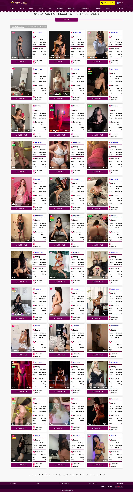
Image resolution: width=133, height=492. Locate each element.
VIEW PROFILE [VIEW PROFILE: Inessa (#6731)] (59, 281)
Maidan (36, 179)
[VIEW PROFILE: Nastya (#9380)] (21, 155)
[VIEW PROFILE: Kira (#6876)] (59, 338)
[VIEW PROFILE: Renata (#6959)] (97, 448)
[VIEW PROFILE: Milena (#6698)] (21, 191)
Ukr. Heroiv (75, 435)
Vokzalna (75, 69)
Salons (119, 8)
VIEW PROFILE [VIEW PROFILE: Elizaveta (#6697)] (21, 355)
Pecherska (113, 32)
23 (104, 474)
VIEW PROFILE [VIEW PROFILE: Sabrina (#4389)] (59, 245)
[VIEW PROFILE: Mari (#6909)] (97, 301)
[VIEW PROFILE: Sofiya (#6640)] (97, 191)
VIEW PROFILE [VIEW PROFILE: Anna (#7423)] (97, 355)
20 (94, 474)
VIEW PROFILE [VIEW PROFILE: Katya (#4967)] (97, 98)
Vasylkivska (75, 216)
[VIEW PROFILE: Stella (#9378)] (21, 411)
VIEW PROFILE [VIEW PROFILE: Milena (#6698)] (21, 208)
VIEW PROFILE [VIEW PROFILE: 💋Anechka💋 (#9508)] (21, 98)
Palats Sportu (76, 142)
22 (101, 474)
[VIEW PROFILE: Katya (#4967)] (97, 81)
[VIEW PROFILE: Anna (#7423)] (97, 338)
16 (80, 474)
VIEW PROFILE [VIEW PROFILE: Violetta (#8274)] (21, 135)
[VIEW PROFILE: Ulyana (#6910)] (21, 228)
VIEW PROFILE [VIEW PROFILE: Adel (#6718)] (59, 428)
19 (90, 474)
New (22, 8)
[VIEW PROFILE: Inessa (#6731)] (59, 265)
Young (60, 8)
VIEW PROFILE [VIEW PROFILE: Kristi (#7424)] (59, 172)
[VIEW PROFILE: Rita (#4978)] (21, 375)
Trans (108, 8)
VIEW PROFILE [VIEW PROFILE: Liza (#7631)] (59, 318)
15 (77, 474)
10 (60, 474)
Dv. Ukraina (37, 69)
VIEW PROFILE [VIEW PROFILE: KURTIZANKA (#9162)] (97, 391)
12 (67, 474)
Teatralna (75, 325)
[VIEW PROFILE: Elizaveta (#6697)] (21, 338)
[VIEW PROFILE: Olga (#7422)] (97, 265)
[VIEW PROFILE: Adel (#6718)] (59, 411)
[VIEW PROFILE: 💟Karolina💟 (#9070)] (21, 301)
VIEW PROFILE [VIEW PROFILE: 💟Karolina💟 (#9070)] (21, 318)
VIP (50, 8)
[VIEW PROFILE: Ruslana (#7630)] (97, 411)
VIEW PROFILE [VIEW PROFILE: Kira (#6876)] (59, 355)
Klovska (36, 399)
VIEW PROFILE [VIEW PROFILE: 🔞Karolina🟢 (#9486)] (59, 98)
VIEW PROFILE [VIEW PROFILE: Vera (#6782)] (97, 172)
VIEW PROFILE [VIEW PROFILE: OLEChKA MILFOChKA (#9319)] (59, 62)
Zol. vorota (37, 32)
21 (97, 474)
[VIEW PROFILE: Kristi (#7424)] (59, 155)
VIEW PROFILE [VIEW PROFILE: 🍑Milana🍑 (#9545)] (97, 62)
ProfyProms (119, 487)
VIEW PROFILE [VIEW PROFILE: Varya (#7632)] (59, 208)
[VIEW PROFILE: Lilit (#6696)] (21, 448)
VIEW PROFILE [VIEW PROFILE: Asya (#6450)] (59, 391)
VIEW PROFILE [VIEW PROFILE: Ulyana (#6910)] (21, 245)
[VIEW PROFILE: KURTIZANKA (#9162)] (97, 375)
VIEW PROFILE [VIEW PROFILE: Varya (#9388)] (97, 245)
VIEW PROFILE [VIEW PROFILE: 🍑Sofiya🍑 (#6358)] (59, 135)
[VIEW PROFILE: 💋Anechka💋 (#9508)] (21, 81)
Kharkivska (113, 142)
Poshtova (75, 252)
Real (31, 8)
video (98, 8)
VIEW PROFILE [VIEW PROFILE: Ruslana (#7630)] (97, 428)
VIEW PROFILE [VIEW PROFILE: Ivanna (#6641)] (21, 62)
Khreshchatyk (76, 32)
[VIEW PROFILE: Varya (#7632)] (59, 191)
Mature (71, 8)
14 (73, 474)
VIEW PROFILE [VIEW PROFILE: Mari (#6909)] (97, 318)
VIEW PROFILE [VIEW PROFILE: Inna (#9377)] (97, 135)
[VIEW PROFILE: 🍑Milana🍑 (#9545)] (97, 45)
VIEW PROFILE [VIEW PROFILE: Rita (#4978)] (21, 391)
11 (63, 474)
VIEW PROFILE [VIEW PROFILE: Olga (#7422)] (97, 281)
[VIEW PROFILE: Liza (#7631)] (59, 301)
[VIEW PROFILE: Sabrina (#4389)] (59, 228)
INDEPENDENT (85, 8)
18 (87, 474)
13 (70, 474)
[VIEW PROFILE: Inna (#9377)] (97, 118)
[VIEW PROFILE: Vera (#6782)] (97, 155)
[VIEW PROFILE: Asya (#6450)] (59, 375)
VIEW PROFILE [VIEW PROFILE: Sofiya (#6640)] (97, 208)
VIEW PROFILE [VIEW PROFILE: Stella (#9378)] (21, 428)
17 (84, 474)
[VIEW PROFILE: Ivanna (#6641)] (21, 45)
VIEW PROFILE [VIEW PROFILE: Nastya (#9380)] (21, 172)
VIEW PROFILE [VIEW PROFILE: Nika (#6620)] (59, 465)
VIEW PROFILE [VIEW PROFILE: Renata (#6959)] (97, 465)
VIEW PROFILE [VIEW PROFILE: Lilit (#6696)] (21, 465)
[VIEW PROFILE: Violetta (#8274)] (21, 118)
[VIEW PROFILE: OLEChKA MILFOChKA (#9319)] (59, 45)
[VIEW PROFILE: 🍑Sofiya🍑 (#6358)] (59, 118)
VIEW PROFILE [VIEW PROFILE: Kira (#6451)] (21, 281)
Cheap (41, 8)
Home (12, 8)
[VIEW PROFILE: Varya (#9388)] (97, 228)
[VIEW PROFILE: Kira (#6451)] (21, 265)
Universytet (75, 179)
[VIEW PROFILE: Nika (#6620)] (59, 448)
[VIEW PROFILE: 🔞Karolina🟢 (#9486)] (59, 81)
